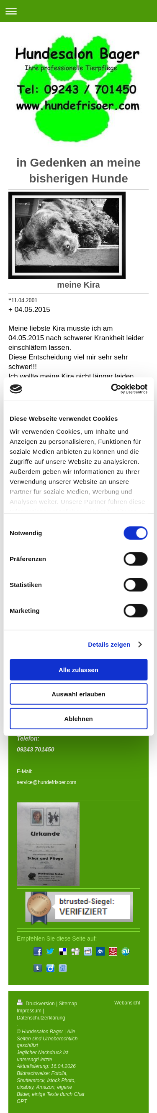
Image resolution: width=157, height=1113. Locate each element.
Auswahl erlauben (78, 694)
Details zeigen (109, 644)
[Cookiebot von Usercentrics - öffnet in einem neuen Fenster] (111, 389)
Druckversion (36, 1004)
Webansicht (127, 1003)
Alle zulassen (78, 669)
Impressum (29, 1011)
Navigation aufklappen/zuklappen (78, 11)
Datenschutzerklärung (41, 1018)
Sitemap (68, 1004)
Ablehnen (78, 718)
